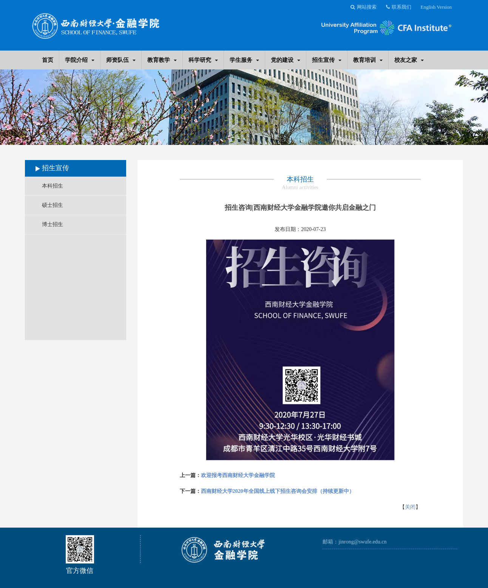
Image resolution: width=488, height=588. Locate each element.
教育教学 (162, 60)
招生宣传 (326, 60)
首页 (47, 60)
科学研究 (203, 60)
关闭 (410, 507)
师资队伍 (121, 60)
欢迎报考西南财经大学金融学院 (238, 475)
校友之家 (409, 60)
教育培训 (368, 60)
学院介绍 (79, 60)
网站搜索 (364, 7)
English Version (436, 7)
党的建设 (285, 60)
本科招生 (52, 186)
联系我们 (398, 7)
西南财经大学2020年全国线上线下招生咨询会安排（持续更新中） (277, 491)
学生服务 (244, 60)
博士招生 (52, 224)
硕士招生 (52, 205)
